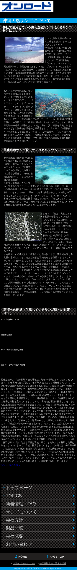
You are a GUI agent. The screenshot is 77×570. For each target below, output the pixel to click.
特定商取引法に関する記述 (53, 563)
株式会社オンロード (29, 8)
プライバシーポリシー (24, 563)
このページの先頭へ (10, 465)
